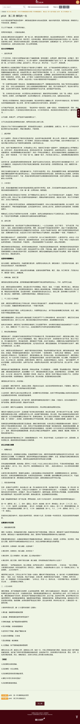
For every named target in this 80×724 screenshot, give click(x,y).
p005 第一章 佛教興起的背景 (15, 695)
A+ (68, 7)
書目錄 (78, 113)
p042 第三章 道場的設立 (13, 699)
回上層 (40, 703)
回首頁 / (4, 11)
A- (60, 7)
